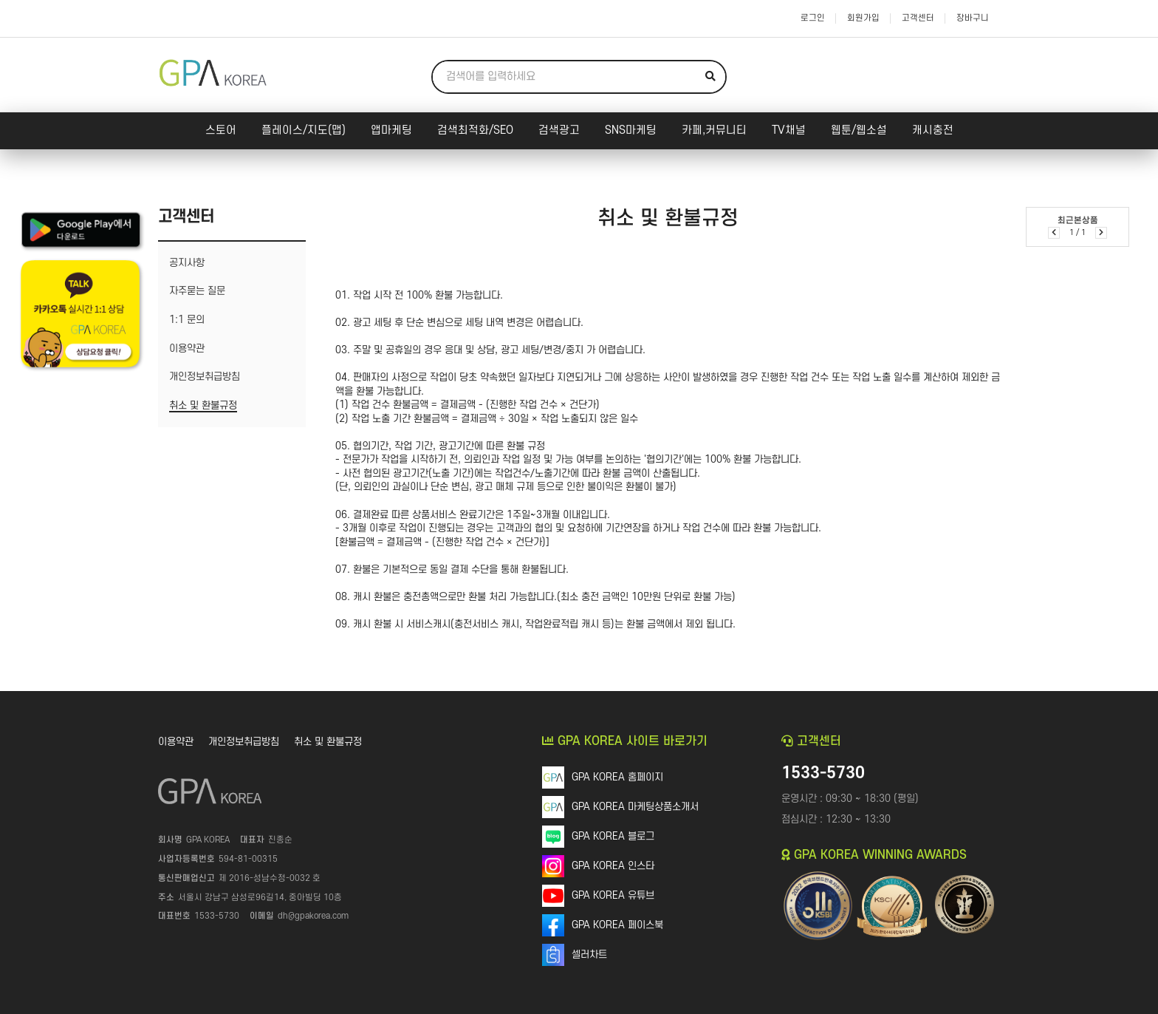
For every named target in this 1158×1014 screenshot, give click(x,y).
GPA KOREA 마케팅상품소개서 (635, 806)
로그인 (813, 18)
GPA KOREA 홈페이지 (617, 777)
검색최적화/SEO (475, 130)
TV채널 (789, 130)
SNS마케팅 (631, 130)
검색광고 (559, 130)
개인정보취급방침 (243, 741)
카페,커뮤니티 (714, 130)
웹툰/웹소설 (859, 130)
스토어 (220, 130)
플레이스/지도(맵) (303, 130)
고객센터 (918, 18)
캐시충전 (932, 130)
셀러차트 (589, 954)
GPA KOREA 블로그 (613, 836)
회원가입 (863, 18)
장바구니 (972, 18)
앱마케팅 (391, 130)
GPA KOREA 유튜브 (613, 895)
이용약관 (175, 741)
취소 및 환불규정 (328, 741)
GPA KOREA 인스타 (613, 865)
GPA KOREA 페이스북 (617, 924)
